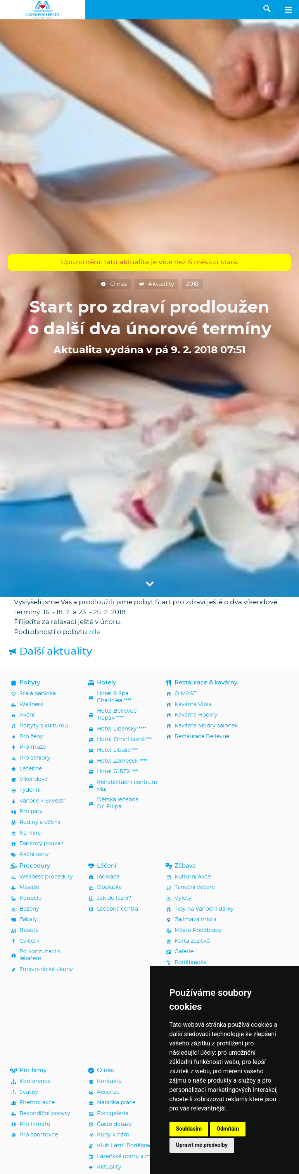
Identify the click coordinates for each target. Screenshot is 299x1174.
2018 (192, 284)
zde (94, 632)
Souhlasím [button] (189, 1129)
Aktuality (156, 284)
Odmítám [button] (227, 1129)
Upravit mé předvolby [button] (202, 1145)
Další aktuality (50, 652)
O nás (113, 284)
